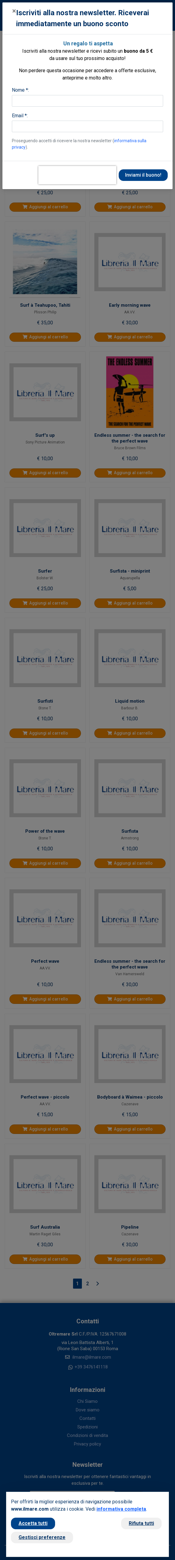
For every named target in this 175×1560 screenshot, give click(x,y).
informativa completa (121, 1509)
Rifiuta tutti (141, 1523)
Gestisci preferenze (42, 1537)
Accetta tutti (33, 1523)
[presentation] (77, 175)
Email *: (20, 115)
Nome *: (20, 90)
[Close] (14, 10)
